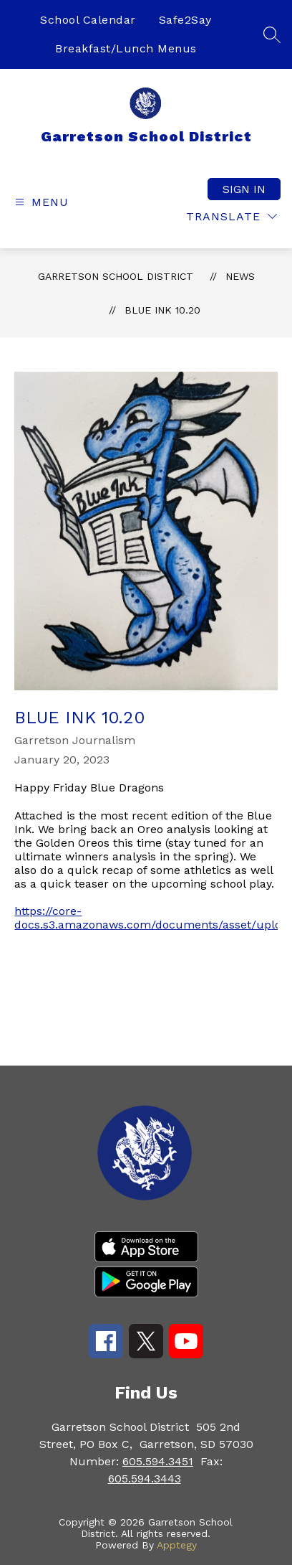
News (240, 276)
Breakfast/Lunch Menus (126, 48)
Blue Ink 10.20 (162, 310)
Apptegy (177, 1545)
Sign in (244, 189)
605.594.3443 (144, 1478)
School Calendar (88, 20)
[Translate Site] (231, 216)
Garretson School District (115, 276)
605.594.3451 (157, 1461)
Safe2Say (185, 20)
